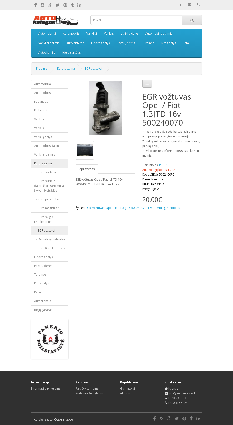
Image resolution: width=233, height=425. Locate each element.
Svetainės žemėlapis (89, 393)
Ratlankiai (40, 110)
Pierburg (160, 208)
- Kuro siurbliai (45, 172)
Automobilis (71, 33)
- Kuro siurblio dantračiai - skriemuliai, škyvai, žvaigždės (49, 185)
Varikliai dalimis (48, 43)
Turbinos (148, 43)
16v (150, 208)
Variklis (109, 33)
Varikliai (91, 33)
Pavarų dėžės (126, 43)
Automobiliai (47, 33)
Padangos (41, 102)
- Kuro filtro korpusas (49, 248)
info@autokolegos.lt (182, 393)
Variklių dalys (129, 33)
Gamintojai (127, 388)
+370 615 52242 (178, 403)
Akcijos (125, 393)
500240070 (138, 208)
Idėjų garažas (71, 53)
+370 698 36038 (178, 398)
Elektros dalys (100, 43)
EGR (88, 208)
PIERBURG (165, 165)
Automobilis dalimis (158, 33)
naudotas (173, 208)
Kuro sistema (75, 43)
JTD (127, 208)
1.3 (122, 208)
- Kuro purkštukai (46, 199)
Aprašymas (87, 169)
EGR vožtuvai (93, 68)
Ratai (186, 43)
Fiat (116, 208)
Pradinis (41, 68)
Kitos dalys (168, 43)
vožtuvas (98, 208)
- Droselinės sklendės (49, 239)
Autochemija (46, 53)
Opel (109, 208)
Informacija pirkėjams (45, 388)
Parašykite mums (87, 388)
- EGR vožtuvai (44, 230)
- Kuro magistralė (46, 208)
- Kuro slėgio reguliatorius (43, 219)
